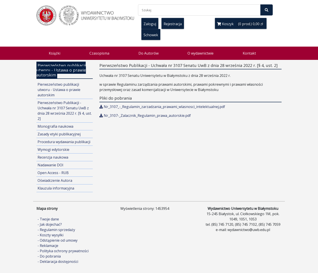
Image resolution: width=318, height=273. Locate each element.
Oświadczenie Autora (55, 180)
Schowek (151, 34)
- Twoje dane (48, 219)
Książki (54, 53)
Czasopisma (99, 53)
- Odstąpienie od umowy (58, 240)
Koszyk (240, 23)
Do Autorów (148, 53)
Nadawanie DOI (50, 165)
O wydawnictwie (200, 53)
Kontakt (249, 53)
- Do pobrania (49, 256)
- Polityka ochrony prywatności (63, 250)
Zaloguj (150, 23)
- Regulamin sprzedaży (56, 229)
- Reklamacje (48, 245)
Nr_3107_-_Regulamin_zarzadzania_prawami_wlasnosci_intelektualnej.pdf (162, 106)
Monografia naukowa (55, 126)
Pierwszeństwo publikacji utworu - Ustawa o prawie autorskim (59, 89)
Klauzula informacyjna (56, 188)
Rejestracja (173, 23)
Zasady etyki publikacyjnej (59, 134)
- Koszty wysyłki (50, 235)
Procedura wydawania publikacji (64, 141)
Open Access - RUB (53, 172)
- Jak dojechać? (50, 224)
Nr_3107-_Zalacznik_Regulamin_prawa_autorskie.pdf (145, 115)
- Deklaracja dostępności (58, 261)
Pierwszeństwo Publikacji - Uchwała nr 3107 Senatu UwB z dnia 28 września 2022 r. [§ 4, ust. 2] (65, 110)
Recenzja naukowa (53, 157)
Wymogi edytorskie (53, 149)
